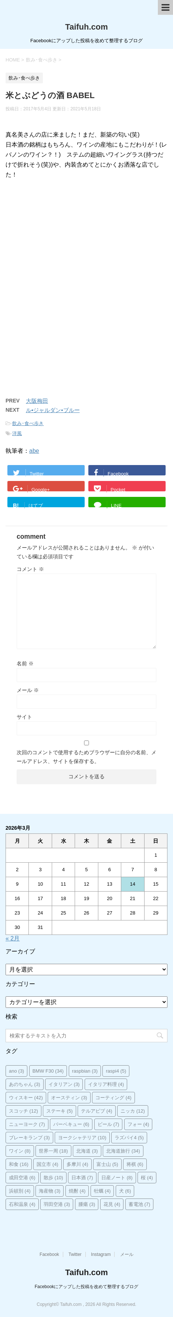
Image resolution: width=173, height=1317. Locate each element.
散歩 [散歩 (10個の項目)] (53, 1177)
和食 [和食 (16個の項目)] (18, 1164)
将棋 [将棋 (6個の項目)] (134, 1164)
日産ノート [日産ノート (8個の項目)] (117, 1177)
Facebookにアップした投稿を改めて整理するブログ (87, 1286)
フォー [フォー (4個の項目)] (138, 1124)
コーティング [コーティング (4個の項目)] (113, 1097)
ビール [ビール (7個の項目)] (108, 1124)
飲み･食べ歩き (28, 423)
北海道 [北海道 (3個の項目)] (87, 1151)
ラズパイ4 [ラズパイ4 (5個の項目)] (129, 1137)
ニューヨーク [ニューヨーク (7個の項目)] (27, 1124)
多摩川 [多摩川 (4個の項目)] (77, 1164)
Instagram (101, 1254)
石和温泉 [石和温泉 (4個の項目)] (22, 1204)
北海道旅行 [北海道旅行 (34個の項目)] (123, 1151)
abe (34, 451)
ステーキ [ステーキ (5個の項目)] (59, 1111)
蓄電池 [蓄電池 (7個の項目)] (139, 1204)
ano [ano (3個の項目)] (16, 1071)
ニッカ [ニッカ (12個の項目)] (133, 1111)
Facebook (49, 1254)
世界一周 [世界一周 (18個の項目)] (53, 1151)
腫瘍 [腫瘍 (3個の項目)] (86, 1204)
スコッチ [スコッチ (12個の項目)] (23, 1111)
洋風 (17, 433)
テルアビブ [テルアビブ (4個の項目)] (96, 1111)
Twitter (74, 1254)
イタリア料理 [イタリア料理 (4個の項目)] (106, 1084)
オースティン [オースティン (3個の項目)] (69, 1097)
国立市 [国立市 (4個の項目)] (47, 1164)
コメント (30, 569)
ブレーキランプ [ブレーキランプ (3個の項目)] (29, 1137)
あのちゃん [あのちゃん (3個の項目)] (24, 1084)
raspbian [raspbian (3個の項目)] (85, 1071)
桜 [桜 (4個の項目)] (147, 1177)
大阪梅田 (37, 401)
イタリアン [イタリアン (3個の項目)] (64, 1084)
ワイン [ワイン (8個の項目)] (20, 1151)
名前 (25, 663)
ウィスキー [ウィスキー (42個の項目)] (26, 1097)
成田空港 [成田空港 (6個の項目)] (22, 1177)
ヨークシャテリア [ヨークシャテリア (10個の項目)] (82, 1137)
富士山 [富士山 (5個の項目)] (107, 1164)
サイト (24, 717)
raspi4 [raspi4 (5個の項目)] (116, 1071)
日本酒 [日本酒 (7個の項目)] (82, 1177)
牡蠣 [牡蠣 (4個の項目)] (102, 1191)
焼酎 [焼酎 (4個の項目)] (77, 1191)
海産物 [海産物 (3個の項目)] (50, 1191)
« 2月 (13, 938)
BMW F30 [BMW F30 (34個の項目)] (48, 1071)
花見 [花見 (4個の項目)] (112, 1204)
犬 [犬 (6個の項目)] (125, 1191)
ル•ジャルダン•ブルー (53, 410)
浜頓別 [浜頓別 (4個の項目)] (20, 1191)
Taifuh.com (86, 26)
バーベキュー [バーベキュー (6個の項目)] (71, 1124)
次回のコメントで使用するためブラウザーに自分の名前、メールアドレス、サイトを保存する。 (86, 756)
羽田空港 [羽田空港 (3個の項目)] (57, 1204)
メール (28, 690)
